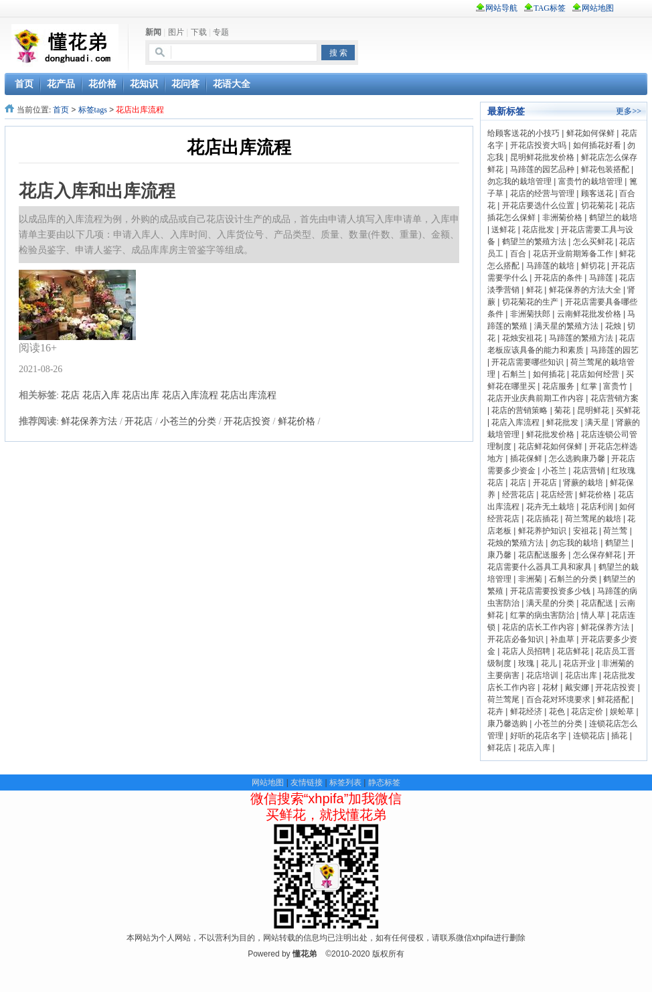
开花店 (139, 421)
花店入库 (101, 395)
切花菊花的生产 (530, 302)
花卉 (495, 711)
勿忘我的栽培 (574, 543)
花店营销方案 (614, 398)
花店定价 (587, 711)
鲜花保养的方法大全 (585, 290)
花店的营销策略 (519, 410)
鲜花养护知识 (542, 530)
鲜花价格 (296, 421)
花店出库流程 (248, 395)
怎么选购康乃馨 (577, 458)
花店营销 (589, 470)
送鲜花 (503, 229)
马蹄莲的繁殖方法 (581, 338)
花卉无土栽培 (550, 506)
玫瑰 (526, 663)
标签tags (92, 109)
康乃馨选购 (507, 723)
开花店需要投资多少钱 (550, 591)
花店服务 (558, 386)
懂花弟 (305, 954)
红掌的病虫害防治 (542, 615)
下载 (199, 32)
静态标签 (384, 782)
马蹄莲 (601, 277)
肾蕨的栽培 (583, 482)
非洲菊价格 (562, 217)
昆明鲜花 (593, 410)
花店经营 (557, 494)
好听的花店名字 (538, 735)
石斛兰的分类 (573, 579)
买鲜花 (628, 410)
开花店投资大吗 (538, 145)
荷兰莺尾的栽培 (593, 518)
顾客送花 (597, 193)
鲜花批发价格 (550, 434)
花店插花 (542, 518)
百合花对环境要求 (558, 699)
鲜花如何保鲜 (590, 133)
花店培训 (542, 675)
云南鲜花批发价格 (589, 314)
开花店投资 (247, 421)
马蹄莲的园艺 (614, 350)
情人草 (593, 615)
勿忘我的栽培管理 (519, 181)
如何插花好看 (597, 145)
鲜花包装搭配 (605, 169)
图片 (176, 32)
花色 (557, 711)
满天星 (597, 422)
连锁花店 (589, 735)
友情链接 (307, 782)
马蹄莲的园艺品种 (542, 169)
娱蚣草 (622, 711)
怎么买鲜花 (593, 241)
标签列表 (345, 782)
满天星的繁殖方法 (566, 326)
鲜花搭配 (613, 699)
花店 (70, 395)
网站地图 (268, 782)
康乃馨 (499, 555)
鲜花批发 (562, 422)
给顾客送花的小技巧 (523, 133)
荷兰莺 (615, 530)
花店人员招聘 (526, 651)
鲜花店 (499, 747)
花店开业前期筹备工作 (573, 253)
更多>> (628, 111)
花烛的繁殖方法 (515, 543)
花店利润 (597, 506)
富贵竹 (615, 386)
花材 (550, 687)
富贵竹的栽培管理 (590, 181)
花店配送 (597, 603)
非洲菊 (530, 579)
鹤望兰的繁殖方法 (534, 241)
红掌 (589, 386)
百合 (518, 253)
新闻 (153, 32)
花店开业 (579, 663)
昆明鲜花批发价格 (542, 157)
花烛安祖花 (522, 338)
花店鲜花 (573, 651)
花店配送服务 (542, 555)
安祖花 (585, 530)
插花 (619, 735)
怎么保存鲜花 (597, 555)
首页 (61, 109)
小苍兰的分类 (188, 421)
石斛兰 (514, 374)
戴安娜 (577, 687)
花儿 (549, 663)
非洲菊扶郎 (530, 314)
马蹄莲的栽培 (550, 265)
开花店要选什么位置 (538, 205)
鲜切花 (593, 265)
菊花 (562, 410)
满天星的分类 (550, 603)
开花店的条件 (558, 277)
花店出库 (140, 395)
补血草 (562, 639)
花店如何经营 (595, 374)
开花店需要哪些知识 (527, 362)
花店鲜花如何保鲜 (550, 446)
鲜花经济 (526, 711)
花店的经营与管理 (542, 193)
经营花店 (518, 494)
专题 (221, 32)
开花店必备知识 (515, 639)
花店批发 (538, 229)
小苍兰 (554, 470)
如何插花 (549, 374)
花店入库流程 (190, 395)
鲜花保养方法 (89, 421)
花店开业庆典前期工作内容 (535, 398)
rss (636, 8)
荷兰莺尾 (503, 699)
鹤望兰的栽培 (613, 217)
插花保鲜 (526, 458)
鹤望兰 (617, 543)
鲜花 (534, 290)
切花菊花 (597, 205)
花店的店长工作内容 (538, 627)
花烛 (613, 326)
